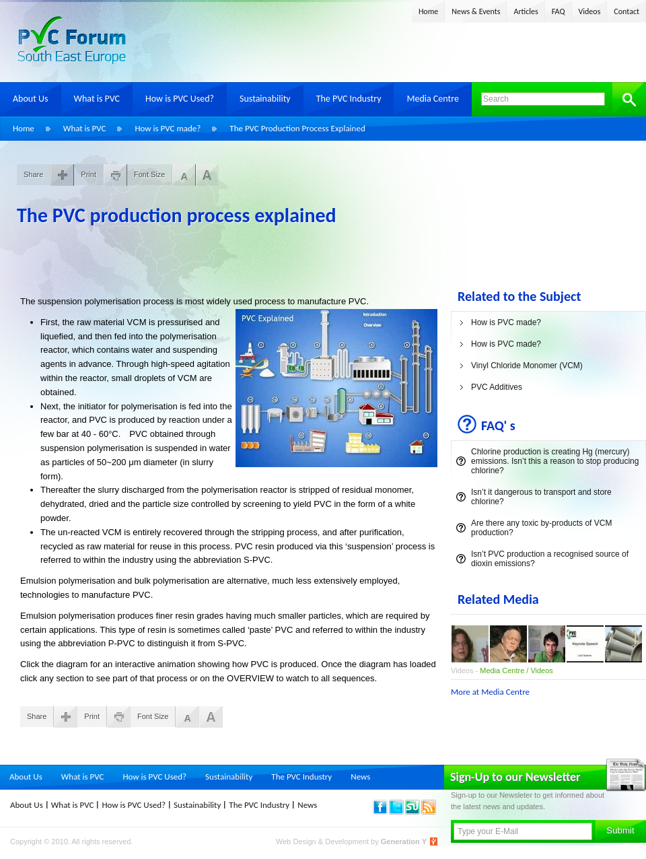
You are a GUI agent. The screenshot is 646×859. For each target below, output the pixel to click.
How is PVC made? (168, 128)
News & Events (476, 11)
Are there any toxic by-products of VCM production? (541, 527)
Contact (626, 11)
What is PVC (97, 98)
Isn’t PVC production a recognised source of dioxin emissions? (550, 558)
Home (428, 11)
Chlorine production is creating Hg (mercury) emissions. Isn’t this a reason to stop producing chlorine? (555, 461)
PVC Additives (496, 387)
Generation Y (404, 841)
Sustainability (265, 98)
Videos (590, 11)
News (360, 776)
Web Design (297, 841)
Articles (525, 11)
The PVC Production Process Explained (297, 128)
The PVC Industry (349, 98)
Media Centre (432, 98)
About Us (30, 98)
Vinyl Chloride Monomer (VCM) (527, 365)
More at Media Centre (490, 692)
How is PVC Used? (179, 98)
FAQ (558, 11)
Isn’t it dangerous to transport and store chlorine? (541, 496)
